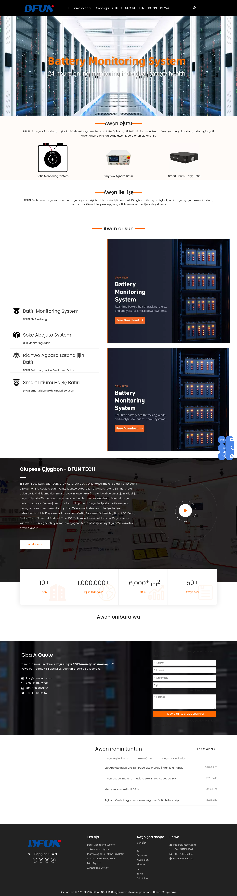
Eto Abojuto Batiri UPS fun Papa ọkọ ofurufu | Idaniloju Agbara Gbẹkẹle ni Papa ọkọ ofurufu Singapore (144, 768)
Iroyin (140, 873)
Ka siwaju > (35, 544)
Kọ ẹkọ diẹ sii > (206, 749)
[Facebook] (35, 860)
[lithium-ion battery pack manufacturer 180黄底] (184, 157)
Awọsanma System (98, 867)
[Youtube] (53, 860)
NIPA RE (130, 8)
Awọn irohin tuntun (118, 748)
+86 (29, 693)
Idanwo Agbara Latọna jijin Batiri (105, 854)
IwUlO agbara (136, 200)
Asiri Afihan (143, 878)
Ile (138, 850)
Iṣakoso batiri (82, 8)
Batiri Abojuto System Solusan (85, 131)
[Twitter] (47, 860)
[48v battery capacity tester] (118, 157)
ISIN (141, 8)
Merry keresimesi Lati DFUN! (122, 789)
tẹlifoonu (119, 200)
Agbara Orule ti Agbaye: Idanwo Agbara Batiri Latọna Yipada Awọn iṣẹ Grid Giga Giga (144, 800)
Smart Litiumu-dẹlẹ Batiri (184, 176)
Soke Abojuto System (99, 849)
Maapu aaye (169, 892)
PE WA (164, 8)
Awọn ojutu (143, 860)
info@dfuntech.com (39, 678)
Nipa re (141, 864)
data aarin (106, 200)
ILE (67, 8)
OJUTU (117, 8)
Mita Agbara (114, 131)
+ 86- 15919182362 (183, 858)
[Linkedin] (41, 860)
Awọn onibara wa (118, 616)
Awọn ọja (102, 8)
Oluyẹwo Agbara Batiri (118, 176)
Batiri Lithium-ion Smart (144, 131)
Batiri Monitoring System (52, 176)
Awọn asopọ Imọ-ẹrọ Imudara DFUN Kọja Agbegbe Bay (141, 778)
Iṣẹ (138, 869)
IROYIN (152, 8)
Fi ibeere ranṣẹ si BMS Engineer (184, 714)
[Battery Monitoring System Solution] (52, 157)
